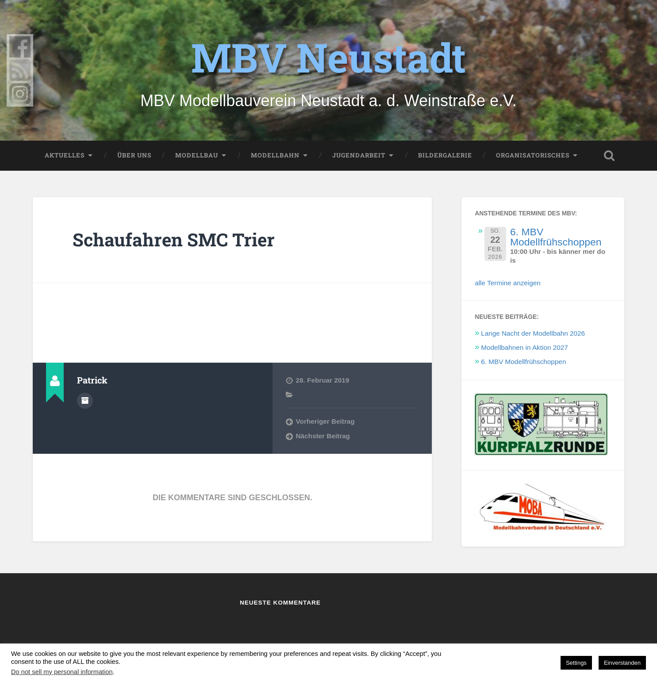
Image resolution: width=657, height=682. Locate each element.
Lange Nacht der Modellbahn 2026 (533, 333)
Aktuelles (65, 155)
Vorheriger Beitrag (325, 421)
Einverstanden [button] (622, 662)
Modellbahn (275, 155)
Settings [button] (576, 662)
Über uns (134, 155)
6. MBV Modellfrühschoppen (556, 237)
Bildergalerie (445, 155)
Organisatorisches (532, 155)
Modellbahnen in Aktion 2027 (524, 347)
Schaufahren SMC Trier (174, 239)
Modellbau (196, 155)
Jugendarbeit (358, 155)
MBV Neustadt (328, 57)
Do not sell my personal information (62, 671)
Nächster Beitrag (323, 436)
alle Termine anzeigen (508, 283)
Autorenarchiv (85, 401)
